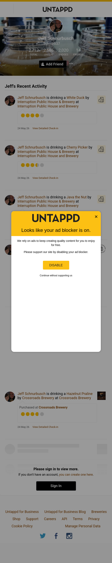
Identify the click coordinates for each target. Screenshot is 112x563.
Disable (56, 265)
